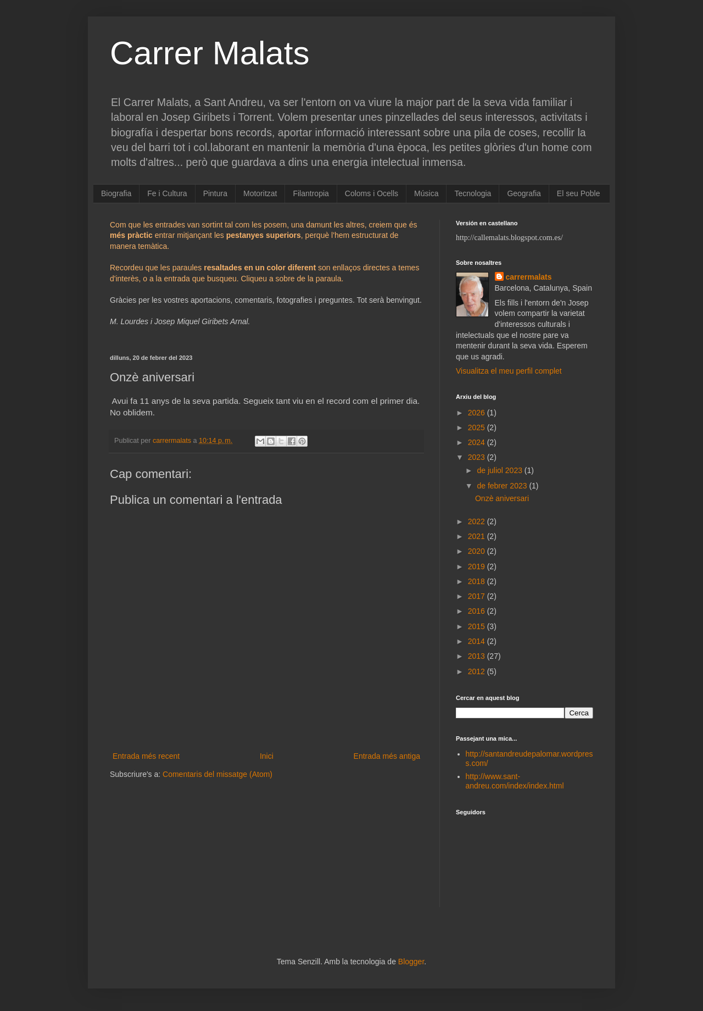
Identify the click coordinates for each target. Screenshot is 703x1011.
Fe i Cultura (167, 193)
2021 (477, 536)
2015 (477, 626)
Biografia (116, 193)
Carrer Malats (209, 53)
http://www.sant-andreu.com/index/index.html (515, 781)
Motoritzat (260, 193)
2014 (477, 641)
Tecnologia (472, 193)
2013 (477, 656)
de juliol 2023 (500, 470)
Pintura (215, 193)
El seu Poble (578, 193)
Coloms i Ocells (371, 193)
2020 (477, 551)
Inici (267, 756)
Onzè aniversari (502, 498)
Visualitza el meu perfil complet (509, 370)
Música (426, 193)
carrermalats (529, 277)
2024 (477, 442)
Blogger (411, 961)
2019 (477, 566)
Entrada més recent (146, 756)
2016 (477, 611)
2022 (477, 521)
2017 (477, 596)
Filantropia (310, 193)
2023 (477, 457)
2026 (477, 412)
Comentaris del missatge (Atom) (217, 774)
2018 (477, 581)
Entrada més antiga (387, 756)
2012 (477, 671)
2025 (477, 427)
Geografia (523, 193)
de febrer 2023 (503, 485)
